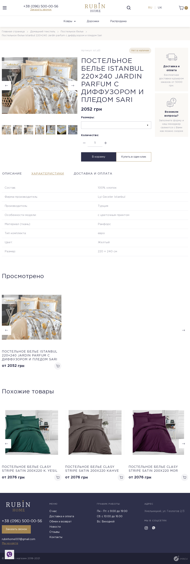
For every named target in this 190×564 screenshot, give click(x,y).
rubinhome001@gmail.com (18, 539)
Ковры (69, 22)
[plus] (105, 144)
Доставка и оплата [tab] (97, 174)
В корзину (98, 158)
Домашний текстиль (42, 33)
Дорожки (93, 22)
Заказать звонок (41, 10)
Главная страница (13, 33)
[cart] (183, 8)
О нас (53, 512)
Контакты (55, 538)
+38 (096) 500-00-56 (40, 7)
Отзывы (54, 532)
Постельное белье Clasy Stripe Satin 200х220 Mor (153, 470)
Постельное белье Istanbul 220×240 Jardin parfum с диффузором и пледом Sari (29, 356)
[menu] (4, 8)
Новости (55, 527)
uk (160, 8)
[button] (72, 86)
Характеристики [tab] (50, 174)
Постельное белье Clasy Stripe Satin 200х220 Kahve (92, 470)
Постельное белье (72, 33)
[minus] (84, 144)
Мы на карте (10, 543)
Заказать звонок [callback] (16, 530)
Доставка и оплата (61, 517)
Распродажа (118, 22)
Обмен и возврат (60, 522)
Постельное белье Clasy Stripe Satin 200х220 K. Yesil (30, 470)
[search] (129, 8)
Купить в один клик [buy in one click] (134, 158)
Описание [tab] (12, 174)
